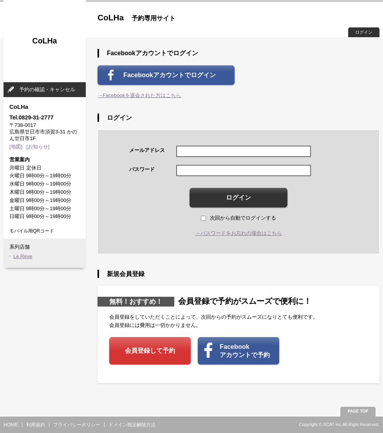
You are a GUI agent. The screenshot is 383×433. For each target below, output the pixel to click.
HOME (11, 425)
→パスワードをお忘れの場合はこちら (238, 233)
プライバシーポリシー (76, 425)
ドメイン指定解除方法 (131, 425)
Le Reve (22, 256)
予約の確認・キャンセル (47, 89)
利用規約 (35, 425)
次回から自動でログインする (238, 218)
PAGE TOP (358, 411)
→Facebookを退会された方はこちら (139, 95)
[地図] (15, 147)
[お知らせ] (37, 147)
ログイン (363, 32)
